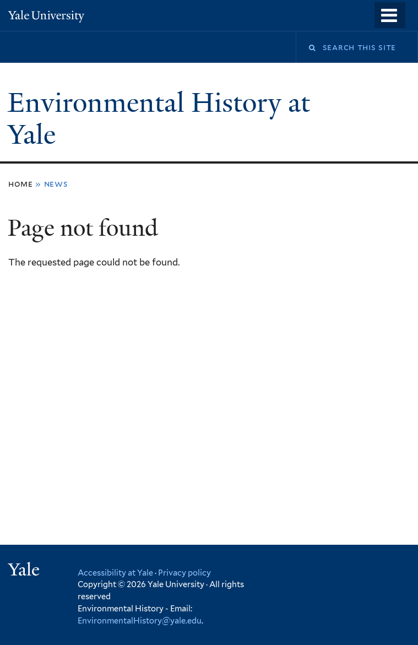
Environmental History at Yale (159, 119)
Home (20, 183)
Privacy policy (184, 572)
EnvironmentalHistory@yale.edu (140, 620)
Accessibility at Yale (115, 572)
